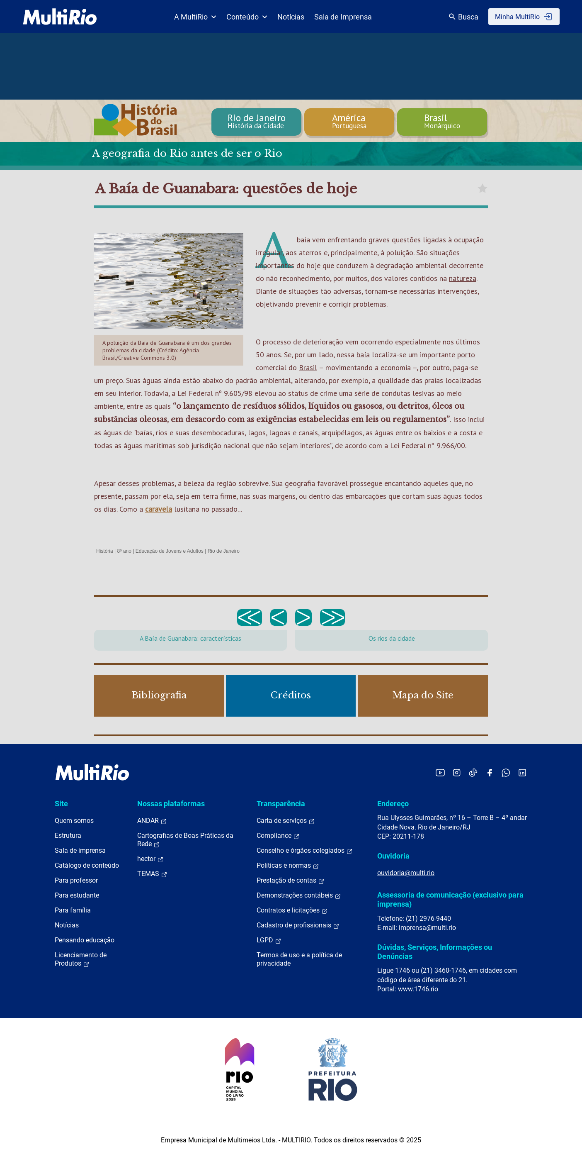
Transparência (281, 803)
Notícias (290, 16)
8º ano (124, 551)
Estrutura (68, 835)
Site (61, 803)
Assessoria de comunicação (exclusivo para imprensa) (450, 899)
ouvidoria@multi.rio (405, 873)
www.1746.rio (418, 989)
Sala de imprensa (80, 850)
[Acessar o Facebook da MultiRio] (490, 772)
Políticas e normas (288, 865)
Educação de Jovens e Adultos (170, 551)
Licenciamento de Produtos (81, 959)
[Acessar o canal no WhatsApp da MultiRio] (506, 772)
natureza (462, 278)
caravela (158, 509)
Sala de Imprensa (343, 16)
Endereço (393, 803)
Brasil (308, 367)
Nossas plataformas (171, 803)
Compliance (278, 836)
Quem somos (74, 821)
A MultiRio (195, 16)
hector (150, 859)
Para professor (76, 880)
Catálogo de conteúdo (87, 865)
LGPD (269, 940)
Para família (73, 910)
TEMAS (152, 874)
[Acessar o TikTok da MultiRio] (473, 772)
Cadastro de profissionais (298, 925)
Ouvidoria (393, 855)
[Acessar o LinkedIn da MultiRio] (522, 772)
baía (303, 239)
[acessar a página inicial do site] (59, 16)
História (104, 551)
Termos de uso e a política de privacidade (299, 959)
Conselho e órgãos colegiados (305, 851)
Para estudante (77, 895)
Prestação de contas (291, 880)
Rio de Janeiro (224, 551)
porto (466, 354)
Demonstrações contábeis (299, 895)
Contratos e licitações (292, 910)
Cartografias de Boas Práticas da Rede (185, 840)
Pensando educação (84, 940)
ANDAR (152, 821)
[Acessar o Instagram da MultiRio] (456, 772)
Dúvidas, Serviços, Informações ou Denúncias (434, 952)
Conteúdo (246, 16)
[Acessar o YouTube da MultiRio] (440, 772)
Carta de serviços (286, 821)
